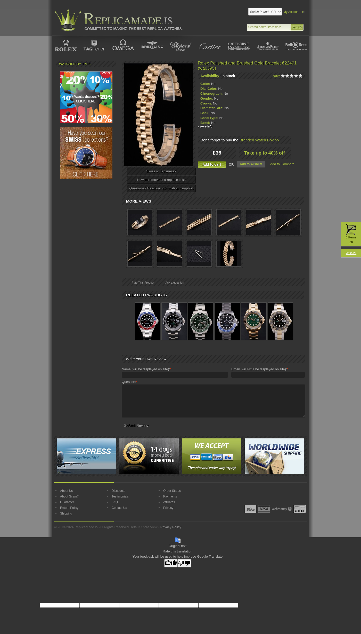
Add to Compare (282, 164)
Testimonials (120, 496)
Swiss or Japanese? (161, 171)
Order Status (172, 491)
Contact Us (119, 508)
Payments (170, 496)
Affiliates (169, 502)
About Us (66, 491)
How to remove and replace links (161, 180)
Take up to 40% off (264, 153)
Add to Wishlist (251, 164)
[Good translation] (171, 563)
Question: (129, 381)
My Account (291, 12)
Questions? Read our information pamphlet (161, 188)
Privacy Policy (170, 527)
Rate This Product (143, 282)
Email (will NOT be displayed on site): (259, 369)
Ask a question (174, 282)
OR (231, 164)
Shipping (66, 513)
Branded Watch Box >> (260, 140)
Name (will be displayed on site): (146, 369)
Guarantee (67, 502)
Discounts (118, 491)
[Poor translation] (184, 563)
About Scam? (69, 496)
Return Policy (69, 508)
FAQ (115, 502)
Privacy (168, 508)
